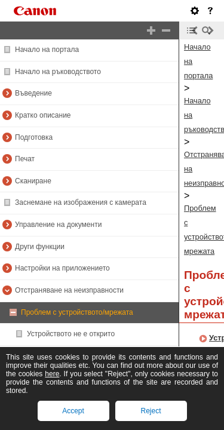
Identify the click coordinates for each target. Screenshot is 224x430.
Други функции (40, 246)
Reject (150, 411)
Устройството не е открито (71, 334)
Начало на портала (47, 49)
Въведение (33, 93)
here (52, 374)
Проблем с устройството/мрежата (77, 312)
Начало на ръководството (58, 71)
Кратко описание (43, 115)
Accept (73, 411)
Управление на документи (58, 224)
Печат (25, 159)
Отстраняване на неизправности (69, 290)
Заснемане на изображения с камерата (80, 202)
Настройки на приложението (62, 268)
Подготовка (34, 137)
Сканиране (33, 181)
